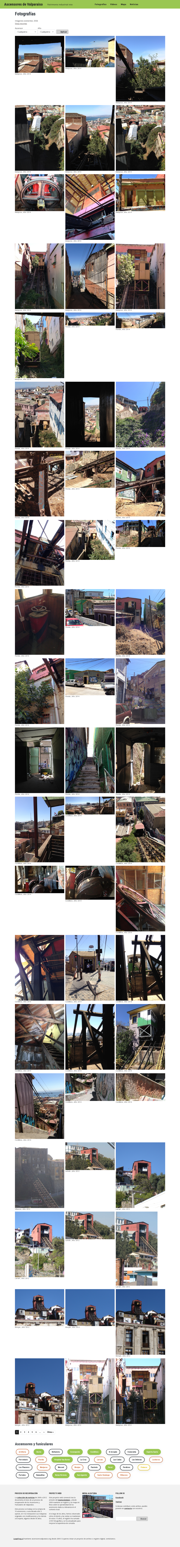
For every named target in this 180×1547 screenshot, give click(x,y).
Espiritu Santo (152, 1452)
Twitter (119, 1502)
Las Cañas (117, 1460)
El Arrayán (113, 1452)
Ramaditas (40, 1475)
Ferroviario (23, 1460)
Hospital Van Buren (62, 1460)
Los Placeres (24, 1467)
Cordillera (94, 1452)
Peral (110, 1467)
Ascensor (19, 28)
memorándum (64, 1500)
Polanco (144, 1467)
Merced (61, 1467)
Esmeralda (132, 1452)
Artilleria (22, 1452)
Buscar (143, 1519)
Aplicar (64, 32)
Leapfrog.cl (18, 1539)
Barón (39, 1452)
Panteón (94, 1467)
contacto (128, 1508)
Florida (41, 1460)
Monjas (77, 1467)
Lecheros (156, 1460)
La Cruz (83, 1460)
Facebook (119, 1497)
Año (39, 28)
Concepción (75, 1452)
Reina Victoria (61, 1475)
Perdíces (126, 1467)
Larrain (100, 1460)
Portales (22, 1475)
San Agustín (82, 1475)
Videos (113, 4)
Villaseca (123, 1475)
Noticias (134, 4)
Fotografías (101, 4)
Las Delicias (137, 1460)
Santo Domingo (103, 1475)
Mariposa (43, 1467)
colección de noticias (26, 1497)
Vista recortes (21, 23)
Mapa (123, 4)
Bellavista (56, 1452)
